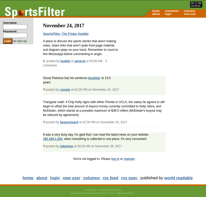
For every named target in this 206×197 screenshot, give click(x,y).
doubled (94, 78)
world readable (178, 178)
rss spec (129, 178)
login (168, 13)
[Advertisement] (163, 57)
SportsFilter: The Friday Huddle (65, 34)
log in (115, 159)
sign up (21, 41)
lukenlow (66, 146)
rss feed (110, 178)
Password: (10, 31)
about (156, 13)
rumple (65, 89)
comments (172, 10)
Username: (10, 22)
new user (190, 13)
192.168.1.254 (52, 139)
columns (189, 10)
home (155, 10)
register (129, 159)
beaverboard (69, 122)
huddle (65, 61)
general (80, 61)
